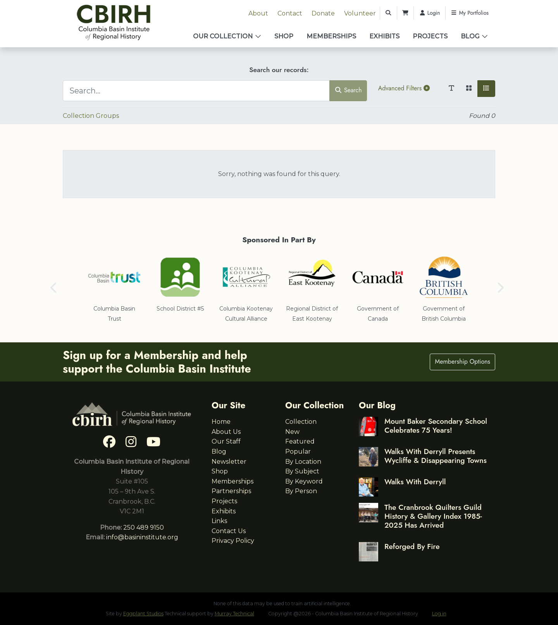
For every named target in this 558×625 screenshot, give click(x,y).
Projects (430, 36)
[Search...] (196, 90)
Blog (470, 36)
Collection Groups (91, 115)
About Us (226, 431)
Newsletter (229, 461)
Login (429, 13)
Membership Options (462, 361)
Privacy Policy (233, 540)
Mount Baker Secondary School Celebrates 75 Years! (435, 425)
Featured (300, 441)
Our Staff (226, 441)
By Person (301, 491)
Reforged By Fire (411, 546)
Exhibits (384, 36)
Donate (323, 13)
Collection (301, 421)
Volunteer (360, 13)
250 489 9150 (143, 527)
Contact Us (229, 531)
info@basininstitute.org (142, 537)
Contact (289, 13)
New (292, 431)
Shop (283, 36)
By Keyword (304, 481)
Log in (439, 613)
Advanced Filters (404, 88)
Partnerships (231, 491)
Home (221, 421)
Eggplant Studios (143, 613)
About (258, 13)
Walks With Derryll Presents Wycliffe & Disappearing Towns (435, 456)
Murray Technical (234, 613)
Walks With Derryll (415, 481)
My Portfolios (470, 13)
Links (219, 521)
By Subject (302, 471)
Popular (298, 451)
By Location (303, 461)
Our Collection (223, 36)
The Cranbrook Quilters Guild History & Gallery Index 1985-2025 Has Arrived (433, 516)
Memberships (331, 36)
